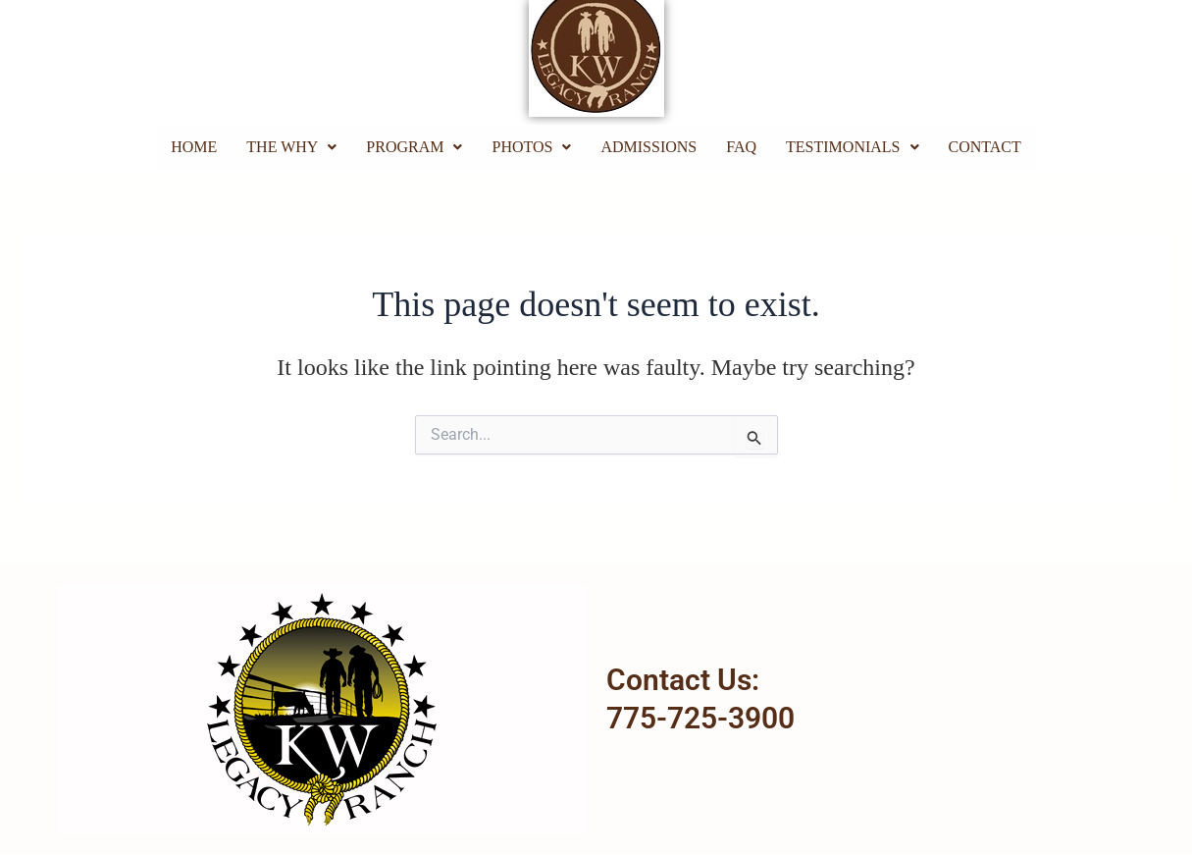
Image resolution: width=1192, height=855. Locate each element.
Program (414, 146)
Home (194, 146)
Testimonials (852, 146)
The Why (291, 146)
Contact (985, 146)
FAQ (741, 146)
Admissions (648, 146)
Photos (531, 146)
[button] (291, 147)
